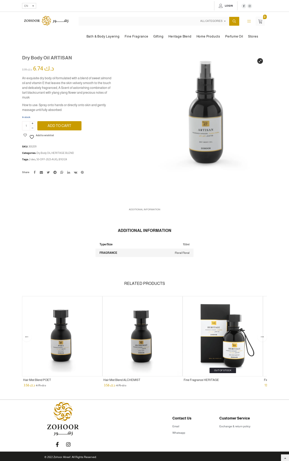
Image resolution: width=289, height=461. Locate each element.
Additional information (144, 209)
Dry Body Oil (43, 152)
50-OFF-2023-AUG (47, 159)
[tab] (144, 209)
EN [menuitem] (26, 6)
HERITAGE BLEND (62, 152)
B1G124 (63, 159)
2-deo (32, 159)
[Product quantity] (26, 125)
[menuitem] (29, 5)
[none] (29, 5)
